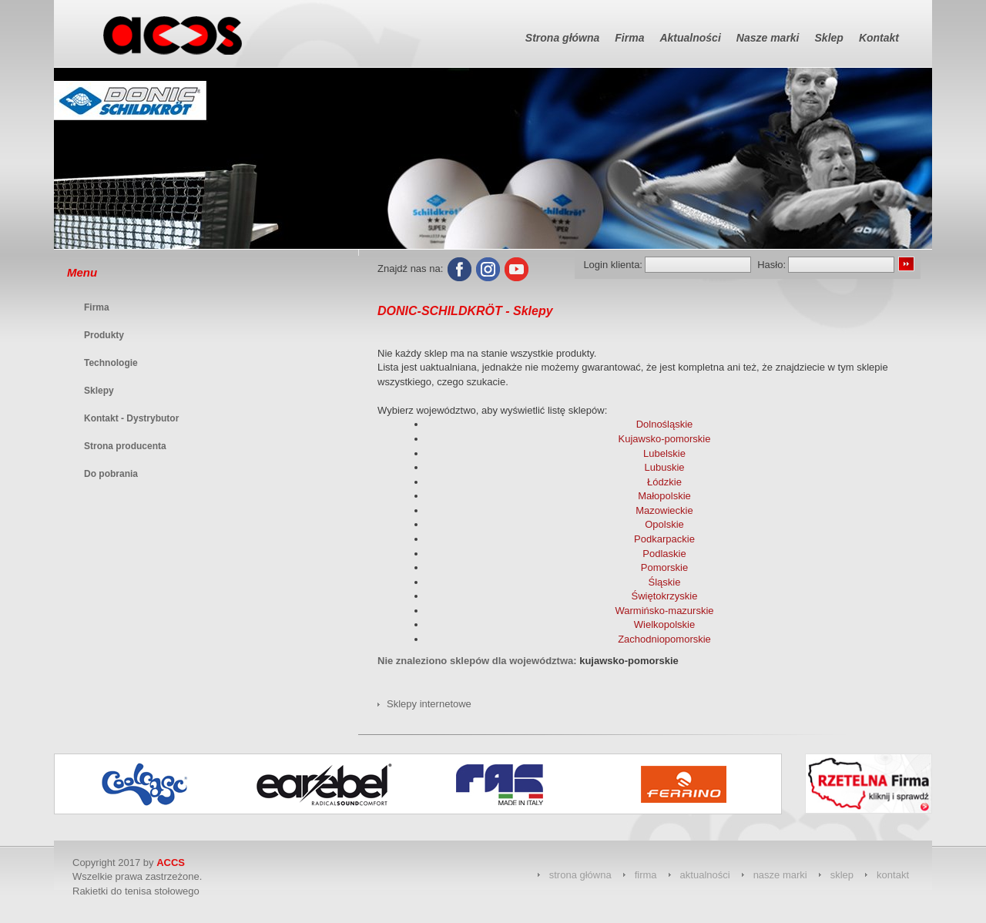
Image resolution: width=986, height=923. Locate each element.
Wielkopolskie (664, 624)
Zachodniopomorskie (664, 639)
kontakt (893, 875)
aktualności (705, 875)
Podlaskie (664, 553)
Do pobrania (111, 473)
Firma (629, 38)
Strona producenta (125, 446)
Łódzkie (664, 482)
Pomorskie (664, 567)
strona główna (580, 875)
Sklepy (99, 390)
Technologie (111, 362)
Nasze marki (768, 38)
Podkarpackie (664, 539)
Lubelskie (664, 453)
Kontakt (879, 38)
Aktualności (689, 38)
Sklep (829, 38)
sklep (842, 875)
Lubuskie (664, 467)
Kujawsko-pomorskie (665, 439)
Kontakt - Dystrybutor (131, 418)
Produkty (104, 335)
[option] (155, 784)
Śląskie (665, 582)
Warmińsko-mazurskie (664, 610)
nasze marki (780, 875)
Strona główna (562, 38)
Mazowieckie (664, 510)
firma (646, 875)
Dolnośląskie (664, 424)
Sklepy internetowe (429, 704)
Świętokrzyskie (665, 596)
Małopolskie (664, 496)
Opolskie (664, 524)
